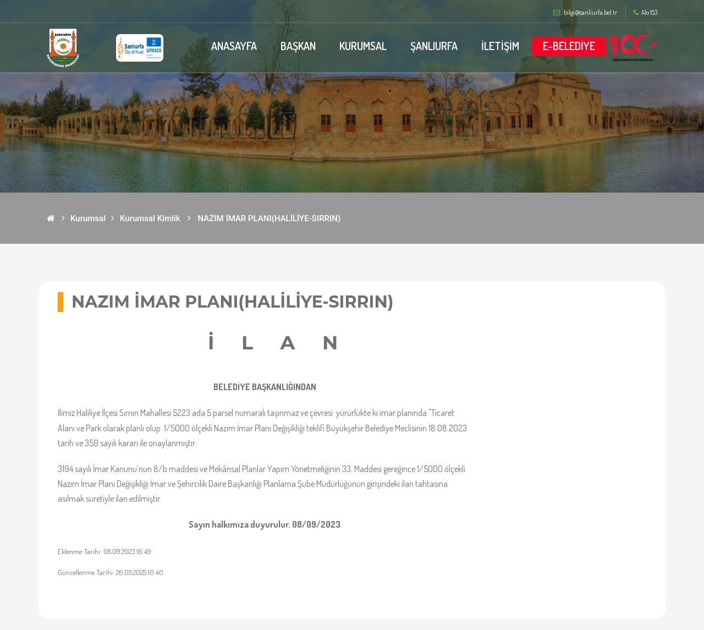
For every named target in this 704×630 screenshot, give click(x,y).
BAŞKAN (297, 46)
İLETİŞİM (500, 46)
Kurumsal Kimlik (150, 218)
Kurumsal (88, 218)
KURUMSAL (362, 46)
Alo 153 (645, 12)
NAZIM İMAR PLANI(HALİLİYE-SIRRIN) (269, 218)
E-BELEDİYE (569, 46)
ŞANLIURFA (434, 46)
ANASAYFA (232, 46)
